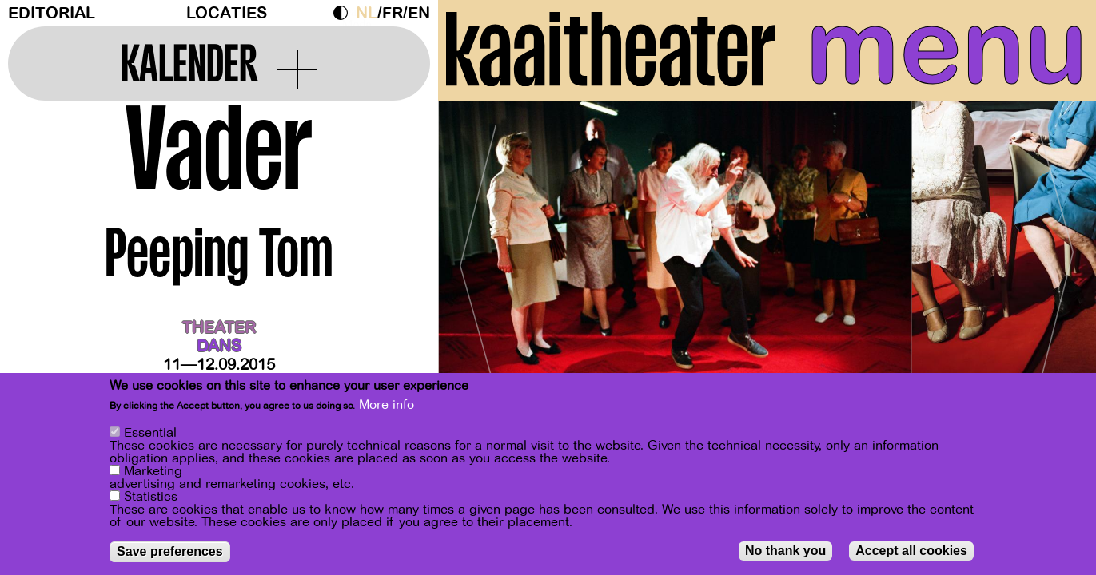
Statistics (150, 497)
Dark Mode (344, 13)
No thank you (785, 550)
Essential (150, 433)
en (419, 13)
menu (947, 48)
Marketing (153, 471)
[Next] (1056, 259)
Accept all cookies (911, 550)
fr (392, 13)
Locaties (226, 13)
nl (366, 13)
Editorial (51, 13)
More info (386, 405)
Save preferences (170, 551)
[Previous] (478, 259)
